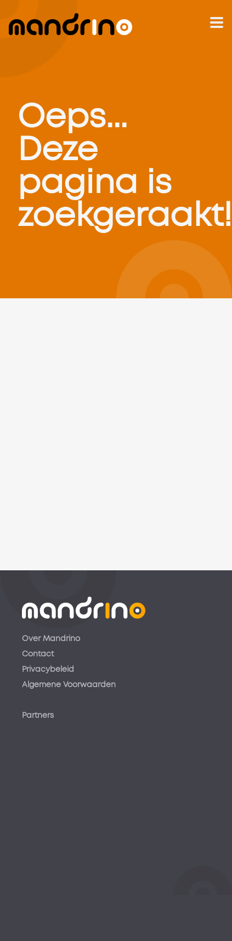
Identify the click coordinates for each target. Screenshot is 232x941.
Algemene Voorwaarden (69, 685)
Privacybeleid (48, 669)
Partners (38, 715)
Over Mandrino (51, 639)
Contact (38, 654)
